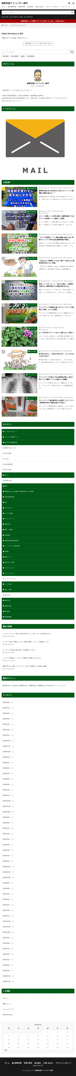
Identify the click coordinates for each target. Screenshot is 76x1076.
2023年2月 (8, 856)
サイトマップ (66, 7)
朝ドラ (6, 475)
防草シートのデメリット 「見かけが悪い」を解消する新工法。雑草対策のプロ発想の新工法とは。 (56, 285)
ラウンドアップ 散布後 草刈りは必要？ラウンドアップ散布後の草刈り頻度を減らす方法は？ (56, 401)
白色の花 (7, 595)
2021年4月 (8, 965)
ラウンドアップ (32, 305)
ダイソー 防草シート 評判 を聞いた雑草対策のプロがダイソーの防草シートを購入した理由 (56, 217)
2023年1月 (8, 861)
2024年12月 (8, 741)
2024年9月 (8, 757)
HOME (6, 25)
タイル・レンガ (9, 568)
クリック (19, 101)
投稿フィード (7, 1004)
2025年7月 (8, 708)
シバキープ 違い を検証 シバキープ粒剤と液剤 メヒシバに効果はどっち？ (26, 642)
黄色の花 (7, 600)
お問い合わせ (39, 7)
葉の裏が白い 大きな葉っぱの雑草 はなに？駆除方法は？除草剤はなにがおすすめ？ (29, 685)
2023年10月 (8, 812)
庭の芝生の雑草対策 (10, 442)
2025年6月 (8, 713)
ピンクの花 (7, 584)
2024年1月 (8, 795)
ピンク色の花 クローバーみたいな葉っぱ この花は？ (56, 332)
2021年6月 (8, 954)
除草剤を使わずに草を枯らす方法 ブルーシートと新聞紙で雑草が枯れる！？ (56, 192)
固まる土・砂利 (9, 562)
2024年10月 (8, 752)
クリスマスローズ (10, 578)
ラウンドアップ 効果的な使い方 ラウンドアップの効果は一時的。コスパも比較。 (56, 308)
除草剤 (21, 17)
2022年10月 (8, 878)
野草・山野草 (8, 529)
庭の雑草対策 (12, 7)
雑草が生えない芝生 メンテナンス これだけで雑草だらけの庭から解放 (24, 666)
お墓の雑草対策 (9, 497)
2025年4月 (8, 719)
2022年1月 (8, 916)
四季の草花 (21, 7)
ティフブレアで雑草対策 (12, 546)
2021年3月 (8, 971)
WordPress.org (7, 1014)
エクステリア (8, 508)
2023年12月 (8, 801)
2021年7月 (8, 949)
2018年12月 (8, 976)
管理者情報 (7, 617)
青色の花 (7, 524)
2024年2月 (8, 790)
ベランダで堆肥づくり (11, 437)
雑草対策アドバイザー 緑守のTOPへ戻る (38, 43)
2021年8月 (8, 943)
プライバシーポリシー (53, 7)
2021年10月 (8, 932)
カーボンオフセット (10, 431)
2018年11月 (8, 981)
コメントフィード (8, 1009)
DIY (5, 502)
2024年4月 (8, 779)
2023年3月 (8, 850)
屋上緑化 (30, 7)
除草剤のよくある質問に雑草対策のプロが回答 (19, 491)
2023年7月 (8, 828)
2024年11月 (8, 746)
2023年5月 (8, 839)
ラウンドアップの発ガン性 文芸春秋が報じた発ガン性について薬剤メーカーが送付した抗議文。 (56, 378)
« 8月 (5, 1050)
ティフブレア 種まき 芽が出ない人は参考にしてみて (19, 650)
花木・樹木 (7, 589)
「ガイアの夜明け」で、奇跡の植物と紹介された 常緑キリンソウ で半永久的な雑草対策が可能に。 (56, 238)
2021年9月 (8, 938)
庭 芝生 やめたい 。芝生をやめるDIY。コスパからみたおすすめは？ (56, 355)
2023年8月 (8, 823)
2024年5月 (8, 774)
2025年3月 (8, 724)
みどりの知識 (8, 513)
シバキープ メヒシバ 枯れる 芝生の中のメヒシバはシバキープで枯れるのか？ (27, 633)
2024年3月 (8, 784)
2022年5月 (8, 905)
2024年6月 (8, 768)
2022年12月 (8, 867)
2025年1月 (8, 735)
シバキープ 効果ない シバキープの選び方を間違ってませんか (22, 658)
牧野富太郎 (7, 480)
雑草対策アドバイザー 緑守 (15, 3)
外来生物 (7, 535)
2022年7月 (8, 894)
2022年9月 (8, 883)
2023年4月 (8, 845)
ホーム (4, 7)
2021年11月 (8, 927)
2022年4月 (8, 910)
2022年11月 (8, 872)
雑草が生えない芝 (31, 281)
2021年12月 (8, 921)
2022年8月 (8, 888)
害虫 (5, 486)
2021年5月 (8, 960)
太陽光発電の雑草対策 (11, 540)
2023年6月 (8, 834)
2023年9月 (8, 817)
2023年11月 (8, 806)
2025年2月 (8, 730)
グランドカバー (9, 573)
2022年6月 (8, 899)
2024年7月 (8, 763)
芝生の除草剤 (14, 17)
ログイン (5, 998)
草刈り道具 (7, 469)
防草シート (7, 557)
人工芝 (6, 459)
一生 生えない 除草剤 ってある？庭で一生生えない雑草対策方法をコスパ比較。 (56, 262)
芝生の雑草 (5, 17)
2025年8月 (8, 702)
